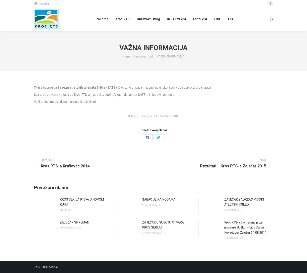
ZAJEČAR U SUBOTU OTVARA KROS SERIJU (163, 225)
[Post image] (45, 206)
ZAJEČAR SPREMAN (74, 222)
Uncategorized (148, 116)
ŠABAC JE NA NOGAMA (158, 199)
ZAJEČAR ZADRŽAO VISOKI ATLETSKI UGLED (244, 202)
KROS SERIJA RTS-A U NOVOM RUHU (82, 202)
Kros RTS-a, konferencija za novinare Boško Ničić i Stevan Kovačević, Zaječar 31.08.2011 (245, 227)
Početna (41, 4)
